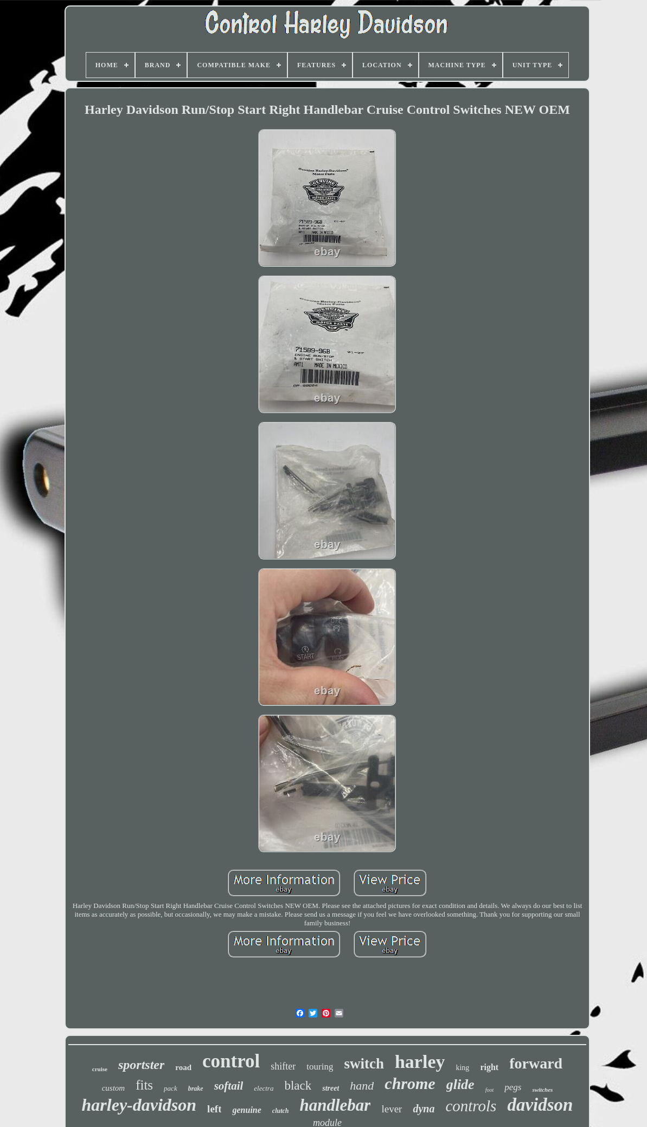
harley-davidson (139, 1105)
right (489, 1067)
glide (460, 1084)
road (183, 1067)
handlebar (335, 1105)
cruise (99, 1069)
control (231, 1061)
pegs (512, 1087)
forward (535, 1063)
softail (229, 1085)
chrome (410, 1083)
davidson (540, 1105)
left (214, 1109)
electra (263, 1088)
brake (195, 1088)
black (297, 1085)
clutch (280, 1111)
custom (113, 1088)
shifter (283, 1066)
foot (489, 1090)
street (330, 1088)
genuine (246, 1110)
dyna (423, 1109)
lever (391, 1109)
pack (170, 1088)
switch (364, 1063)
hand (362, 1085)
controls (470, 1106)
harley (420, 1062)
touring (319, 1066)
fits (144, 1085)
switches (542, 1089)
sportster (141, 1065)
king (462, 1068)
